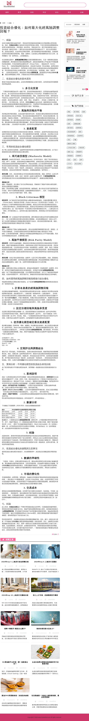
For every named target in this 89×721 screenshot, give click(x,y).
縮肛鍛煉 (70, 119)
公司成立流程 (71, 147)
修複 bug (70, 151)
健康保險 (79, 127)
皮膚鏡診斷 (77, 123)
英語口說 (79, 115)
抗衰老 (70, 167)
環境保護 (70, 115)
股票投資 (34, 72)
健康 (7, 12)
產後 (69, 111)
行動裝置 (81, 147)
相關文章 (8, 539)
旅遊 (32, 12)
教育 (19, 12)
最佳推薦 (68, 24)
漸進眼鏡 (70, 155)
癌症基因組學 (71, 131)
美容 (69, 12)
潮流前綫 (77, 24)
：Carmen (9, 668)
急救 (69, 123)
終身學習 (80, 135)
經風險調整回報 (21, 60)
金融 (82, 12)
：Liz (39, 599)
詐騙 (75, 139)
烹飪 (69, 139)
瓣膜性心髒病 (71, 143)
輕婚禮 (78, 119)
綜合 (57, 12)
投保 (69, 159)
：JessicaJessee (39, 633)
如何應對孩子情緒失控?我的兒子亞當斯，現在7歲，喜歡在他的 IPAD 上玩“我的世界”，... (76, 41)
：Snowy (39, 566)
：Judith (9, 566)
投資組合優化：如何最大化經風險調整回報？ (30, 29)
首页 (3, 23)
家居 (75, 159)
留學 (81, 159)
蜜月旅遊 (70, 127)
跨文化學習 (78, 163)
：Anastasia (39, 668)
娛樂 (84, 24)
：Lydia (9, 599)
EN (7, 17)
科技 (44, 12)
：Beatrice (9, 633)
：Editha (39, 701)
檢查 (80, 131)
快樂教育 (79, 155)
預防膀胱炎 (71, 135)
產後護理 (79, 151)
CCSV (69, 163)
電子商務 (76, 111)
